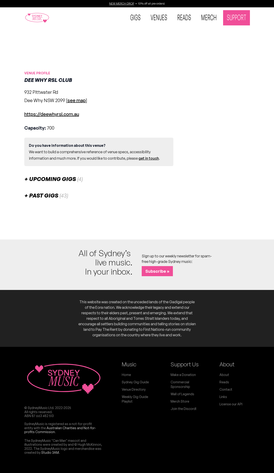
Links (223, 397)
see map (76, 100)
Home (126, 375)
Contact (225, 389)
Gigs (135, 17)
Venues (159, 17)
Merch (209, 17)
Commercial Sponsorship (180, 384)
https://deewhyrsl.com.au (51, 114)
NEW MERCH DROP (121, 3)
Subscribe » (157, 271)
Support (236, 17)
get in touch (148, 158)
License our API (230, 404)
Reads (184, 17)
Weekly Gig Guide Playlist (135, 399)
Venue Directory (134, 389)
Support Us (185, 364)
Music (129, 364)
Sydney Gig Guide (135, 382)
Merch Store (180, 401)
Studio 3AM (50, 452)
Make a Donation (183, 375)
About (227, 364)
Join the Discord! (184, 409)
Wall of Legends (182, 394)
